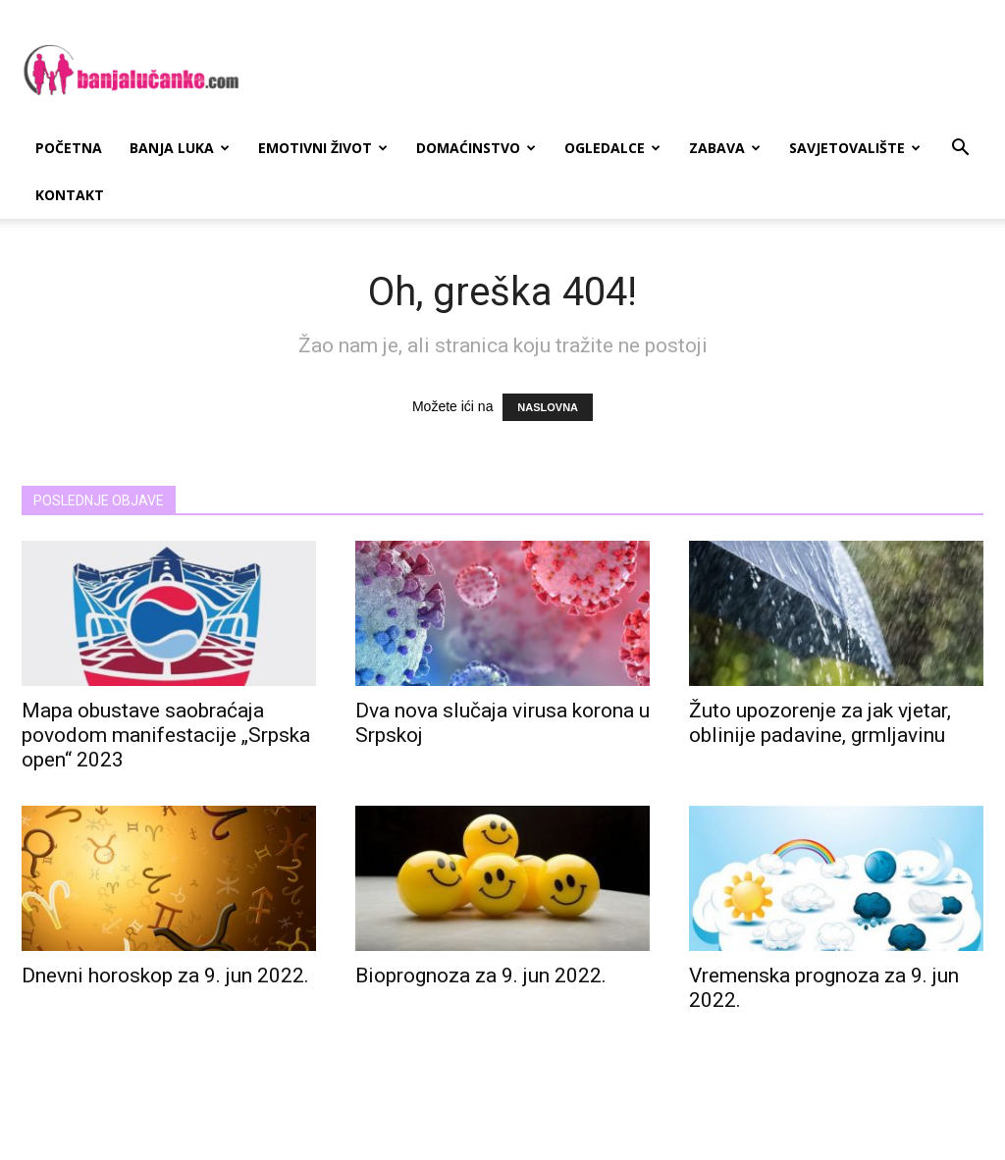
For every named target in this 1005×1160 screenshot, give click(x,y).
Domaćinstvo (476, 147)
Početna (68, 147)
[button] (959, 149)
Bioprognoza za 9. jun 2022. (481, 975)
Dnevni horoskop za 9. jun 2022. (165, 975)
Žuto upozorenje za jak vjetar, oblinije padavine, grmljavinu (820, 723)
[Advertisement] (626, 71)
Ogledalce (612, 147)
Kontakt (69, 194)
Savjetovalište (855, 147)
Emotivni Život (323, 147)
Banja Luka (180, 147)
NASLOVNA (547, 407)
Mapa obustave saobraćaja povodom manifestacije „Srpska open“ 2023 (166, 735)
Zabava (725, 147)
